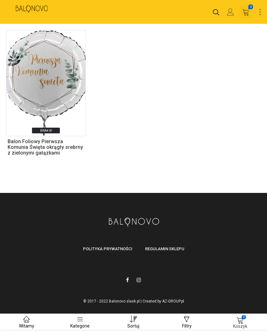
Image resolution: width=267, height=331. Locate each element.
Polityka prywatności (107, 248)
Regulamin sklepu (164, 248)
